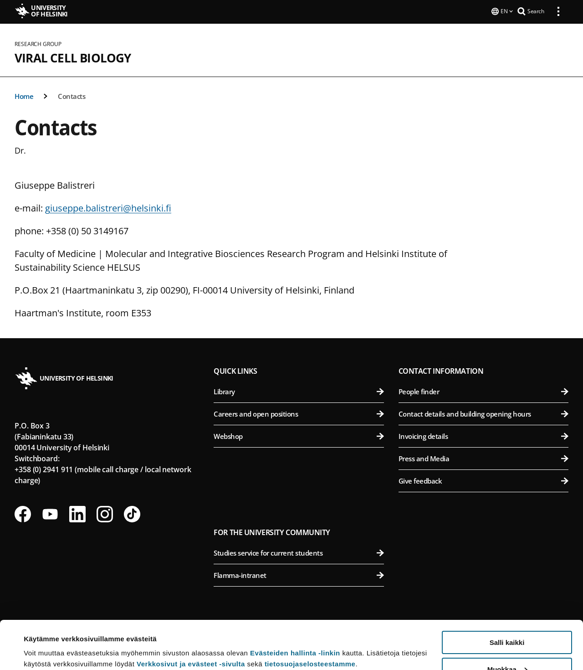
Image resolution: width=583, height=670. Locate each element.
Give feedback (483, 479)
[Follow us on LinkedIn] (77, 513)
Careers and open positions (299, 412)
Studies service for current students (299, 552)
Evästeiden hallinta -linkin (295, 604)
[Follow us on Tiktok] (132, 513)
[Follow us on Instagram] (105, 513)
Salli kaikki (507, 594)
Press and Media (483, 457)
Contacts (71, 95)
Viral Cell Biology (73, 57)
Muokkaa (507, 621)
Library (299, 390)
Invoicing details (483, 435)
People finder (483, 390)
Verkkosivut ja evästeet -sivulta (191, 615)
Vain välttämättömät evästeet (507, 647)
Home (24, 95)
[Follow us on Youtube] (50, 513)
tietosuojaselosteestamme (310, 615)
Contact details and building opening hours (483, 412)
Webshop (299, 435)
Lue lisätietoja (47, 640)
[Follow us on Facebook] (23, 513)
